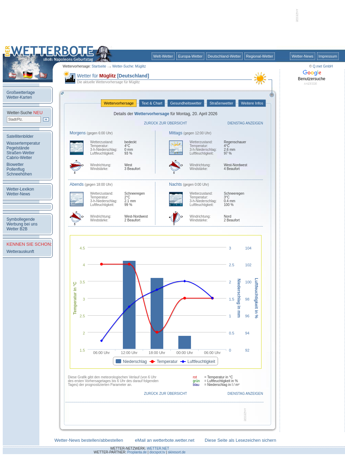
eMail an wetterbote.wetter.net (164, 440)
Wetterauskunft (20, 251)
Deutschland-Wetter (224, 56)
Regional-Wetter (259, 56)
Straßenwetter (221, 103)
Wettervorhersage (119, 103)
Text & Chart (152, 103)
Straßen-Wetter (21, 152)
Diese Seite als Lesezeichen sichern (240, 440)
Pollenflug (16, 169)
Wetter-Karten (19, 97)
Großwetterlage (21, 92)
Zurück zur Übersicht (165, 123)
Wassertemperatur (23, 143)
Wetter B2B (17, 229)
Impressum (328, 56)
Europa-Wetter (190, 56)
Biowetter (15, 164)
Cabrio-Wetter (19, 157)
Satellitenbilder (20, 136)
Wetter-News (302, 56)
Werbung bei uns (22, 224)
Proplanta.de (137, 452)
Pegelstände (18, 148)
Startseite (99, 66)
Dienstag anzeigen (245, 123)
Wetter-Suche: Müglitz (129, 66)
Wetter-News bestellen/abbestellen (88, 440)
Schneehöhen (19, 174)
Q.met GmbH (323, 66)
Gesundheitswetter (186, 103)
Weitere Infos (252, 103)
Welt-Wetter (163, 56)
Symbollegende (21, 219)
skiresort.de (177, 452)
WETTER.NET (158, 448)
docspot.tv (157, 452)
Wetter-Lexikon (20, 189)
